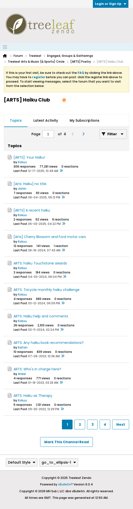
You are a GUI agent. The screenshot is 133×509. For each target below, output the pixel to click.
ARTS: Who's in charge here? (37, 369)
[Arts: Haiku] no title (30, 183)
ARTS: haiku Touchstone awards (40, 263)
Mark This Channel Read (66, 442)
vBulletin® (65, 484)
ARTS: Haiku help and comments (41, 316)
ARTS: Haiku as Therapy (33, 395)
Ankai (22, 374)
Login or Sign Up (110, 4)
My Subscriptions (84, 120)
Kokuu (22, 162)
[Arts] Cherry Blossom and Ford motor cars (50, 236)
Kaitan (23, 347)
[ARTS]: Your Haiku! (29, 157)
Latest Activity (45, 120)
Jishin (22, 189)
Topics (16, 120)
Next (120, 424)
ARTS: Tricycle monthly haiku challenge (47, 289)
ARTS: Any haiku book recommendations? (49, 342)
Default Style (21, 462)
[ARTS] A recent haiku (32, 210)
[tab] (16, 120)
